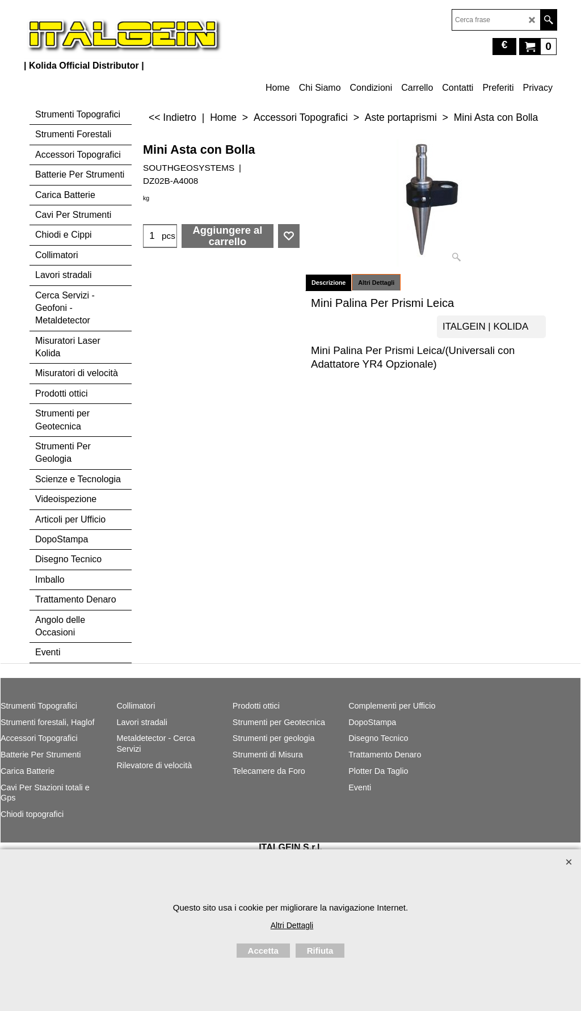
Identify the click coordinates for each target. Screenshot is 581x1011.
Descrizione (328, 282)
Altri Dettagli (376, 282)
